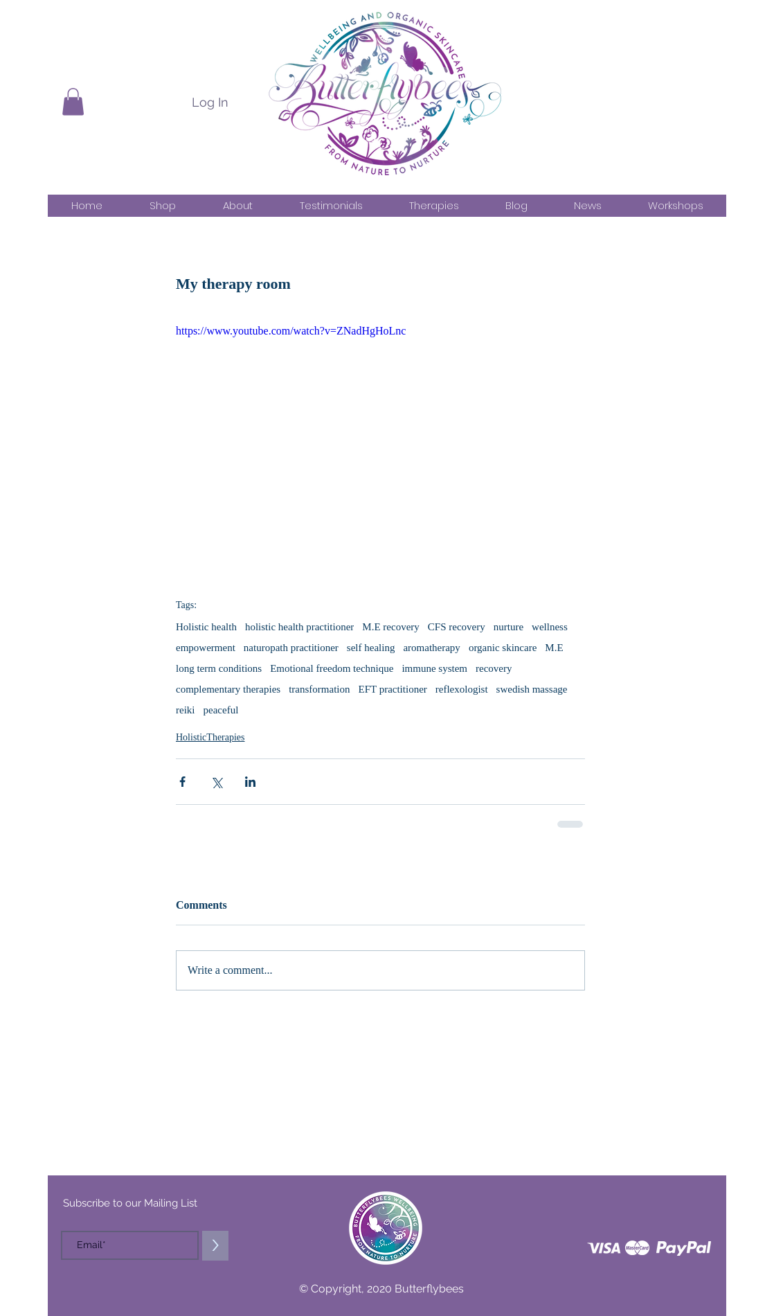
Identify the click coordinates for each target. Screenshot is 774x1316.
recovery (494, 668)
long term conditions (219, 668)
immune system (434, 668)
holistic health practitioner (299, 626)
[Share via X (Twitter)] (216, 781)
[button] (73, 101)
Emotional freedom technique (331, 668)
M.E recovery (390, 626)
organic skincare (503, 647)
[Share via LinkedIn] (250, 781)
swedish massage (532, 689)
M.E (554, 647)
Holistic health (206, 626)
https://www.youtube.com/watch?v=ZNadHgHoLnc (291, 331)
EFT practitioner (393, 689)
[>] (215, 1246)
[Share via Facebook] (182, 781)
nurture (508, 626)
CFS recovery (456, 626)
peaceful (221, 709)
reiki (185, 709)
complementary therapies (228, 689)
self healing (371, 647)
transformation (319, 689)
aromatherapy (431, 647)
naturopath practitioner (291, 647)
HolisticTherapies (210, 737)
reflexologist (461, 689)
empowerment (205, 647)
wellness (550, 626)
